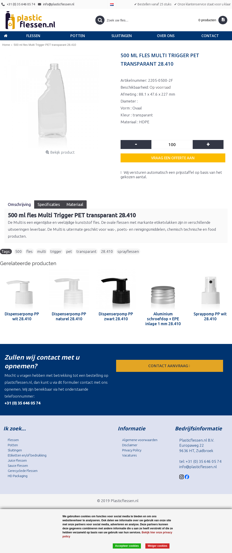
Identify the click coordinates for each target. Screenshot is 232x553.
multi (41, 251)
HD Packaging (17, 476)
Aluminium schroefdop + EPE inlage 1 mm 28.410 (163, 319)
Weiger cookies (157, 545)
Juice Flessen (17, 460)
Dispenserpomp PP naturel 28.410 (69, 316)
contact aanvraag (169, 365)
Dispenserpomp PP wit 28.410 (22, 316)
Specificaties (49, 204)
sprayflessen (128, 251)
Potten (13, 445)
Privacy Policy (131, 450)
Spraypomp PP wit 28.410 (210, 316)
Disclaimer (129, 445)
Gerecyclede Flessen (23, 471)
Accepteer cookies (127, 545)
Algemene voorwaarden (139, 440)
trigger (56, 251)
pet (69, 251)
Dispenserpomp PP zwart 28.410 (116, 316)
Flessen (13, 440)
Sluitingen (15, 450)
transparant (86, 251)
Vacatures (129, 455)
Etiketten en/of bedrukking (27, 455)
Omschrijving (19, 204)
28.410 (107, 251)
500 (18, 251)
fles (29, 251)
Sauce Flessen (18, 465)
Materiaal (75, 204)
